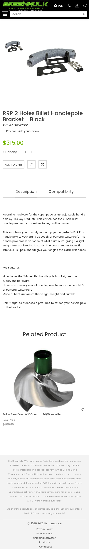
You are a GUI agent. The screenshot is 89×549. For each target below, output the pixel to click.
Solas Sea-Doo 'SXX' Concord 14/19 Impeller (32, 414)
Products (44, 542)
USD (58, 5)
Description (26, 191)
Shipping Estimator (44, 538)
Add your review (28, 131)
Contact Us (45, 546)
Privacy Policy (44, 529)
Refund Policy (44, 533)
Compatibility (61, 191)
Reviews (11, 131)
